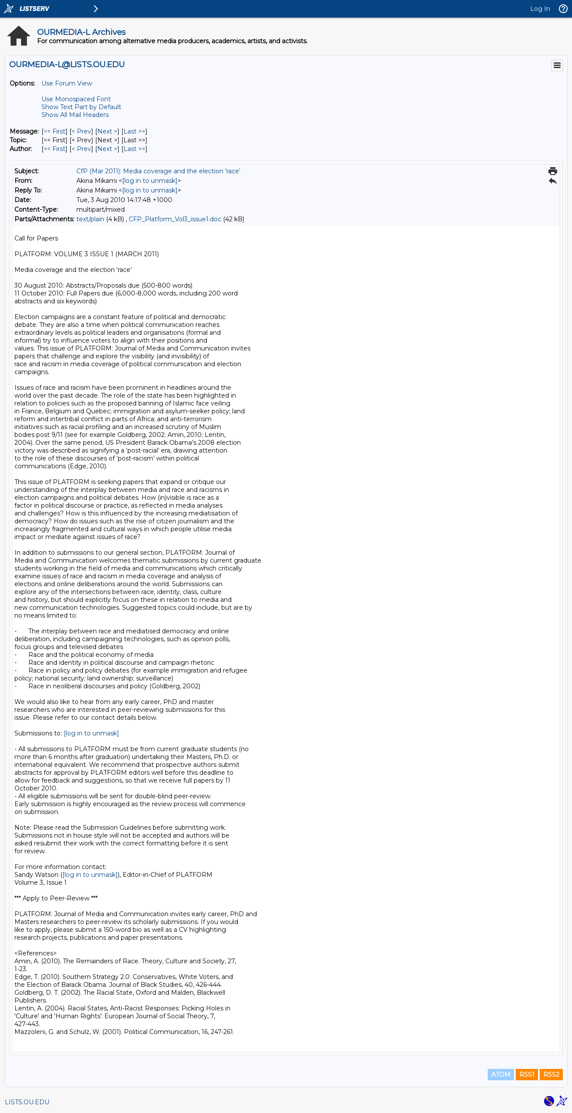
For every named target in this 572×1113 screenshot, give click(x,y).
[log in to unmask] (150, 181)
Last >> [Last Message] (134, 131)
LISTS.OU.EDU (27, 1102)
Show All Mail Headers (75, 115)
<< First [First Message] (54, 131)
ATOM (500, 1075)
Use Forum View (66, 83)
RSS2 (551, 1075)
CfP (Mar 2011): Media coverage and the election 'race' (158, 171)
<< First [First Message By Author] (54, 149)
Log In (540, 9)
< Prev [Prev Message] (81, 131)
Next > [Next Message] (107, 131)
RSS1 (526, 1075)
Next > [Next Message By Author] (107, 149)
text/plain (90, 219)
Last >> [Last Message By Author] (134, 149)
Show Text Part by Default (81, 107)
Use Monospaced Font (76, 99)
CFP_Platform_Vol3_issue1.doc (175, 219)
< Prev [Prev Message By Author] (81, 149)
